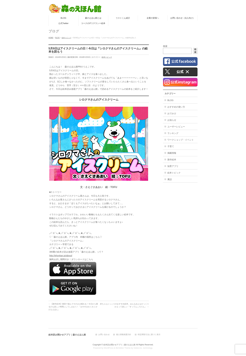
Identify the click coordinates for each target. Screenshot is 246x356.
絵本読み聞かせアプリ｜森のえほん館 (119, 345)
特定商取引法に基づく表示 (149, 335)
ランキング (172, 133)
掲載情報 (171, 153)
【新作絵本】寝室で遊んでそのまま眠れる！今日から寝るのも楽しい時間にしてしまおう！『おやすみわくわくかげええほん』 (73, 307)
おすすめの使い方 (176, 107)
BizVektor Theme (123, 348)
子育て (170, 146)
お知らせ (171, 120)
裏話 (169, 179)
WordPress (108, 348)
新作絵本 (171, 159)
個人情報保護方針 (123, 335)
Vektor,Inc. (138, 348)
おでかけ (171, 113)
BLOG (170, 100)
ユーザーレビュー (176, 126)
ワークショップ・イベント (180, 140)
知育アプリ (172, 166)
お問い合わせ (104, 335)
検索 (165, 46)
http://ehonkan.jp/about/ (60, 255)
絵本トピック (107, 57)
